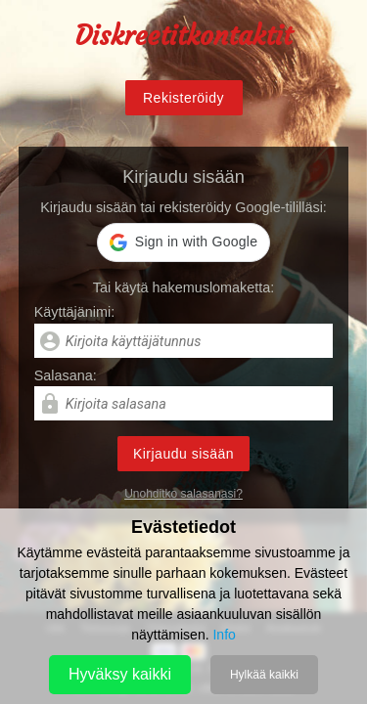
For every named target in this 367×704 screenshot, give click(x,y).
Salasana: (65, 375)
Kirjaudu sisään (183, 454)
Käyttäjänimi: (74, 312)
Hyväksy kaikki (120, 674)
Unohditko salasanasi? (183, 494)
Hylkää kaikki (264, 675)
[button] (183, 242)
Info (223, 634)
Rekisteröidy (183, 98)
